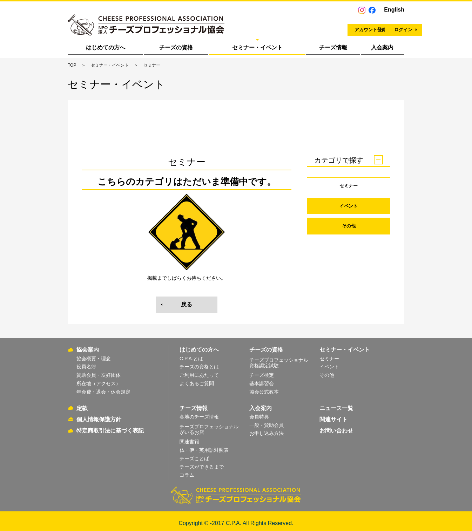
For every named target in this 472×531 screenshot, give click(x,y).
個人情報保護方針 (98, 415)
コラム (187, 471)
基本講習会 (261, 379)
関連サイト (333, 415)
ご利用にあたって (199, 371)
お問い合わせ (336, 426)
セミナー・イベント (257, 47)
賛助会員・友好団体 (98, 371)
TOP (72, 65)
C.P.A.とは (191, 354)
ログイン (373, 26)
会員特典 (259, 412)
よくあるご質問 (197, 379)
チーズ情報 (333, 47)
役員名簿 (86, 363)
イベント (348, 207)
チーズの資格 (176, 47)
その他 (348, 227)
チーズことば (194, 454)
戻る (186, 304)
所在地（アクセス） (98, 379)
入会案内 (382, 47)
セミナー (348, 186)
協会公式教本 (264, 387)
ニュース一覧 (336, 404)
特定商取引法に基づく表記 (110, 426)
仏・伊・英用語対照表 (204, 446)
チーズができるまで (202, 462)
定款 (82, 404)
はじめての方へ (105, 47)
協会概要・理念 (93, 354)
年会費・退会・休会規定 (103, 387)
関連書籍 (189, 438)
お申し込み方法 (266, 429)
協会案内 (87, 346)
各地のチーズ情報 (199, 412)
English (394, 10)
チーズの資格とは (199, 363)
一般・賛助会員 (266, 421)
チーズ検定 (261, 371)
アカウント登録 (308, 26)
